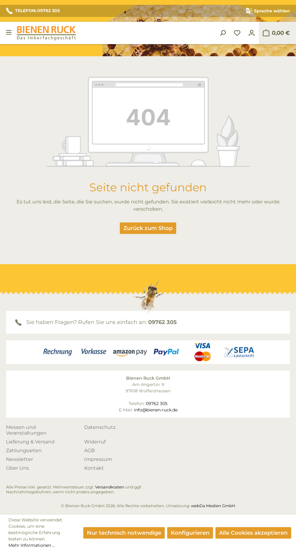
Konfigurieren (190, 533)
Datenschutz (100, 427)
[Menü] (9, 32)
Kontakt (94, 468)
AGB (89, 450)
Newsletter (19, 459)
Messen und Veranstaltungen (26, 430)
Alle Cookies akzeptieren (253, 533)
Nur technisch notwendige (124, 533)
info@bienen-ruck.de (155, 410)
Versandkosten (109, 487)
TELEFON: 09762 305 (33, 11)
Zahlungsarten (24, 450)
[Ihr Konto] (251, 33)
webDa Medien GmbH (213, 505)
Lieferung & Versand (30, 442)
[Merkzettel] (237, 33)
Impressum (98, 459)
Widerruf (95, 442)
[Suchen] (222, 33)
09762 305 (162, 322)
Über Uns (17, 468)
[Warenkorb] (276, 33)
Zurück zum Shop (148, 228)
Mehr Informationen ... (31, 545)
